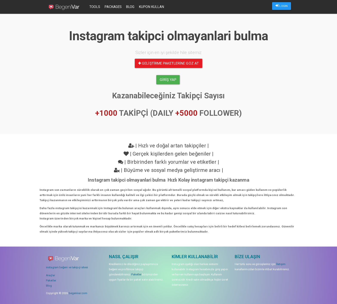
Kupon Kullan (151, 7)
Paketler (51, 280)
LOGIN (282, 6)
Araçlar (50, 275)
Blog (130, 7)
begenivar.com (78, 293)
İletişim (280, 264)
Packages (113, 7)
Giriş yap (168, 79)
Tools (95, 7)
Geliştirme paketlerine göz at (168, 63)
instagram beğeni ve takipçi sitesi (67, 267)
